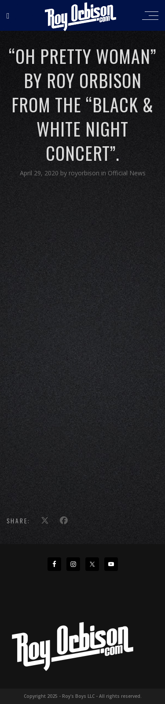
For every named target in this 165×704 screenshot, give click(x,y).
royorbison (85, 173)
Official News (127, 173)
